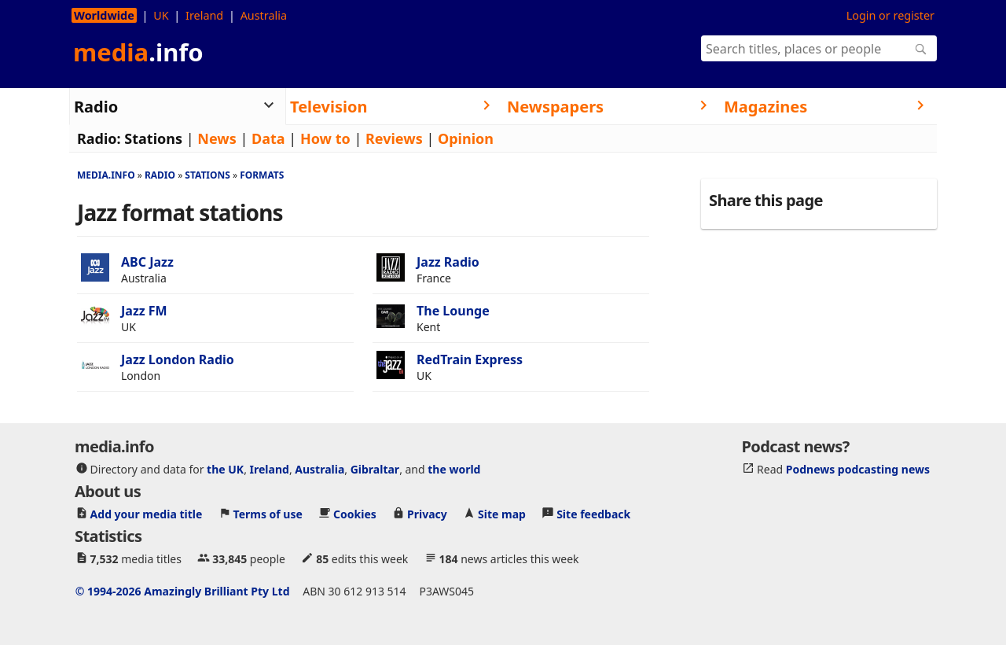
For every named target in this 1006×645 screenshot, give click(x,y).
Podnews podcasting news (858, 468)
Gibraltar (375, 468)
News (216, 138)
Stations (153, 138)
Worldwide (104, 15)
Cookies (354, 513)
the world (454, 468)
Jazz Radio (448, 262)
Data (268, 138)
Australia (263, 15)
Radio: (99, 138)
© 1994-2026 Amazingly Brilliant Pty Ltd (182, 590)
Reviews (394, 138)
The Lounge (453, 310)
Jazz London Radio (177, 359)
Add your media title (146, 513)
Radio (160, 175)
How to (325, 138)
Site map (502, 513)
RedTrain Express (470, 359)
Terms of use (268, 513)
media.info (106, 175)
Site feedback (593, 513)
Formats (262, 175)
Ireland (204, 15)
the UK (225, 468)
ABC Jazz (147, 262)
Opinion (466, 138)
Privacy (427, 513)
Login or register (890, 15)
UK (160, 15)
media (138, 51)
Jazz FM (144, 310)
